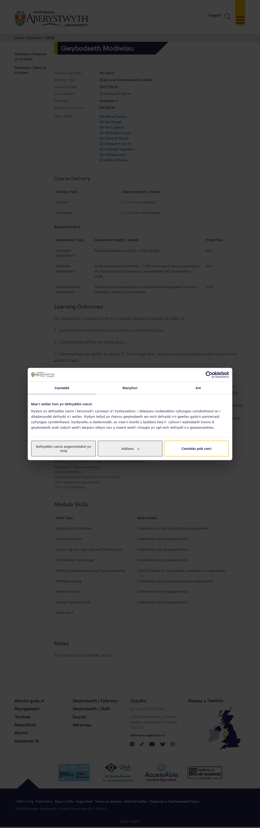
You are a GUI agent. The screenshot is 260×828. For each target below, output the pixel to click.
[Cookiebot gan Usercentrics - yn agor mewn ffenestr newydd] (209, 374)
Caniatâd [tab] (62, 388)
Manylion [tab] (130, 388)
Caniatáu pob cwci (197, 448)
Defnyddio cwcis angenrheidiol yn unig (63, 449)
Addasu (130, 448)
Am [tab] (198, 388)
